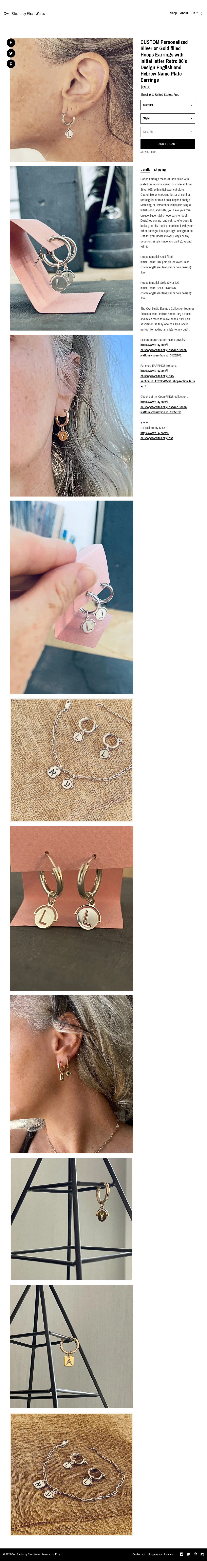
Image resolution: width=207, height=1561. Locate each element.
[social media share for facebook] (10, 42)
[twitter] (188, 1554)
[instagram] (202, 1554)
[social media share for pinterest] (11, 64)
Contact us (138, 1554)
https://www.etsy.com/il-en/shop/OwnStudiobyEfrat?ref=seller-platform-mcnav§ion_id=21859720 (163, 407)
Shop (173, 13)
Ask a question (148, 152)
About (184, 13)
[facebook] (181, 1554)
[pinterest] (195, 1554)
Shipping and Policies (160, 1554)
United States (163, 94)
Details (145, 169)
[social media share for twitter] (11, 53)
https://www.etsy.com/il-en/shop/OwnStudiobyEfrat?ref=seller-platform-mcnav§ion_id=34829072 (163, 349)
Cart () (196, 13)
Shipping (160, 169)
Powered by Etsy (51, 1554)
